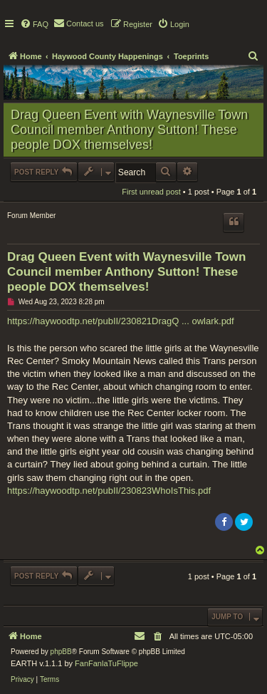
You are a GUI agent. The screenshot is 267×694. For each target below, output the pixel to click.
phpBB (61, 652)
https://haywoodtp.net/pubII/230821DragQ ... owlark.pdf (120, 321)
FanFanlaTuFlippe (106, 663)
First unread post (151, 191)
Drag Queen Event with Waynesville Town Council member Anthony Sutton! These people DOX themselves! (129, 130)
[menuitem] (34, 24)
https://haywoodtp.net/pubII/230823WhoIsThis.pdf (109, 490)
